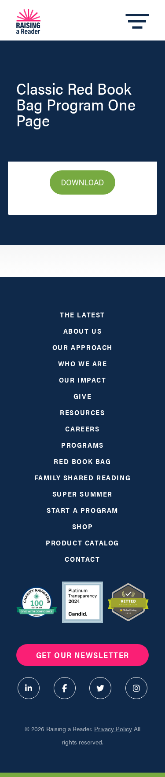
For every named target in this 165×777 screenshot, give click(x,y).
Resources (82, 412)
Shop (82, 526)
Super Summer (82, 494)
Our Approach (82, 347)
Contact (82, 559)
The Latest (82, 314)
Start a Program (82, 510)
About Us (82, 331)
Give (82, 396)
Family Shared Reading (82, 477)
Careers (82, 428)
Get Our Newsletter (82, 654)
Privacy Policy (113, 728)
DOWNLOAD (82, 182)
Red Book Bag (82, 461)
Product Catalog (82, 543)
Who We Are (82, 363)
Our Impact (82, 380)
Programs (82, 445)
